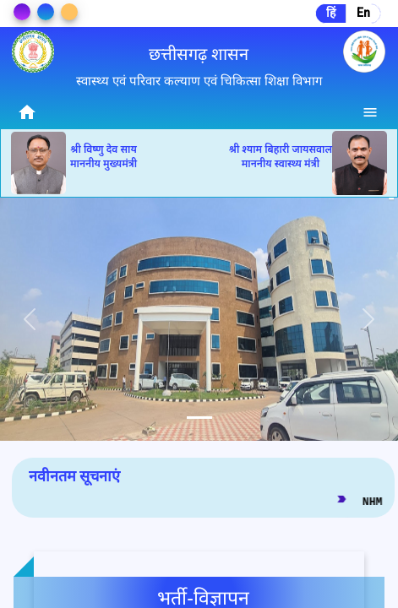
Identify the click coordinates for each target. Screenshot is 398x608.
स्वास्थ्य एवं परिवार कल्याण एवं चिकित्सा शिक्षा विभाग (199, 81)
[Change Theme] (22, 11)
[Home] (27, 111)
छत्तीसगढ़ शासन (198, 54)
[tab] (199, 417)
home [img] (27, 112)
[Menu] (371, 111)
